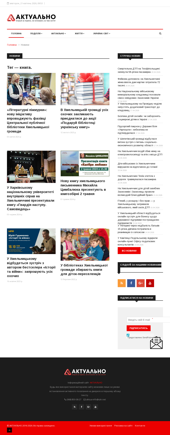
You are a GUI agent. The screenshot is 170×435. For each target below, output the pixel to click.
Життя (79, 33)
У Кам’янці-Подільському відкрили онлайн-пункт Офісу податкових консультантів (138, 241)
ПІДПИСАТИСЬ (138, 328)
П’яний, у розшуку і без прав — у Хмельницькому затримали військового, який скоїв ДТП (136, 204)
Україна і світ (101, 33)
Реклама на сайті (123, 426)
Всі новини (129, 250)
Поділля (36, 33)
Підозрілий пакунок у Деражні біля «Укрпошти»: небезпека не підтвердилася (137, 129)
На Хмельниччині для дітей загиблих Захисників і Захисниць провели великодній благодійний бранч (139, 191)
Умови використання (100, 426)
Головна (16, 33)
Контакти (140, 426)
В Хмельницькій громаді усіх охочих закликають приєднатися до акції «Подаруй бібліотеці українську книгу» (84, 118)
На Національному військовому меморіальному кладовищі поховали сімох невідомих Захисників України (139, 94)
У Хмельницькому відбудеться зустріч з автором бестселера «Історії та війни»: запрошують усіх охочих (31, 267)
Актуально (58, 33)
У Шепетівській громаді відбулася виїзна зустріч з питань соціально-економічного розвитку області (137, 142)
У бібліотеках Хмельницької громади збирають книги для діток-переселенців (84, 269)
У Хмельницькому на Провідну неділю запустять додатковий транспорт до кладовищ (140, 107)
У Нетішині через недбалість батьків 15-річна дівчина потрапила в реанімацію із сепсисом (138, 229)
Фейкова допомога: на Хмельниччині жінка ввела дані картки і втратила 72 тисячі (139, 82)
